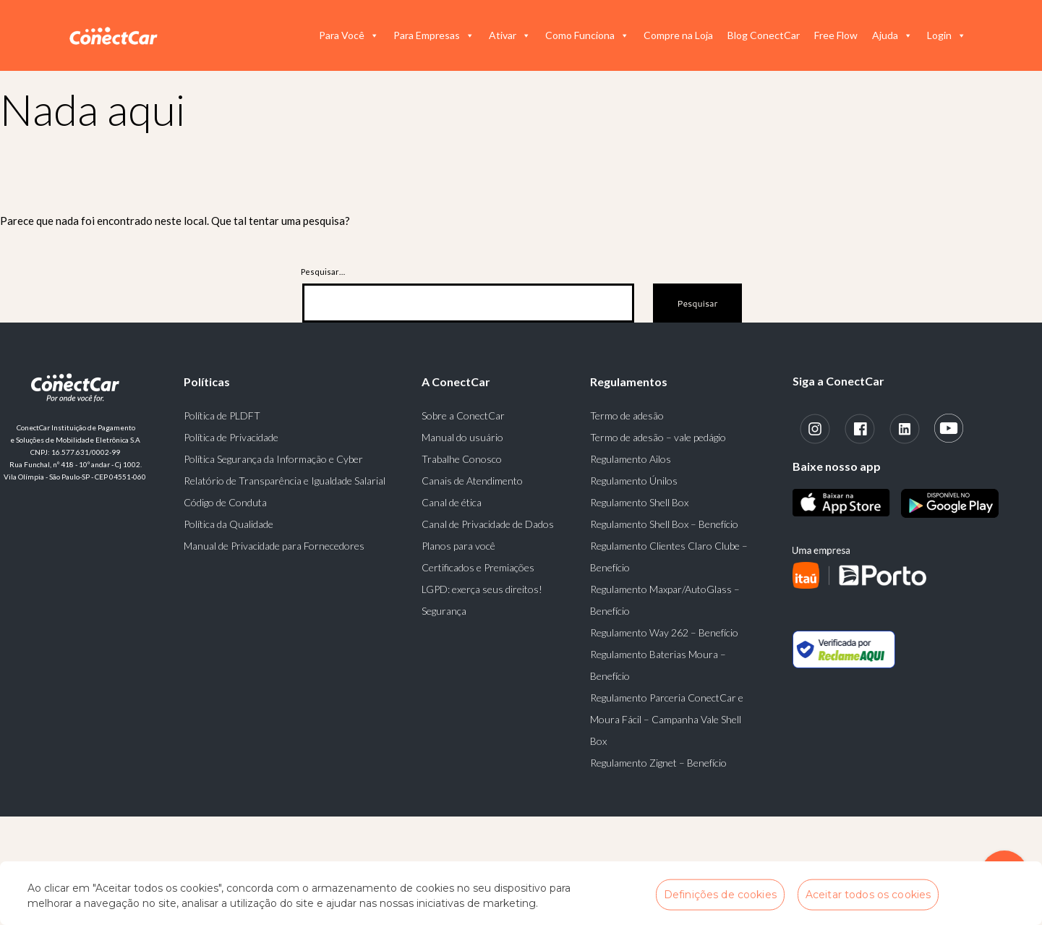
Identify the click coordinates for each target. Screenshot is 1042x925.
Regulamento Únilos (634, 480)
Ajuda (892, 35)
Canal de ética (452, 502)
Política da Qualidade (228, 524)
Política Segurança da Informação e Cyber (273, 459)
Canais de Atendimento (472, 480)
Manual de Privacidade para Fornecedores (274, 546)
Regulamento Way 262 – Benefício (664, 632)
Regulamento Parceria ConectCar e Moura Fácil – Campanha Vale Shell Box (666, 719)
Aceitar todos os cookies (868, 893)
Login (946, 35)
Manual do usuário (462, 437)
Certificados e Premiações (478, 567)
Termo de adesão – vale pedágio (658, 437)
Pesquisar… (323, 271)
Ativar (510, 35)
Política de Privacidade (231, 437)
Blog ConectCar (763, 35)
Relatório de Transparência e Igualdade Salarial (284, 480)
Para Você (349, 35)
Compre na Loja (678, 35)
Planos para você (458, 546)
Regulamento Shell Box (639, 502)
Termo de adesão (627, 415)
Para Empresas (433, 35)
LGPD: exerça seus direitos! (482, 589)
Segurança (444, 611)
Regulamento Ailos (630, 459)
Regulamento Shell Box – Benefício (664, 524)
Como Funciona (587, 35)
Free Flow (836, 35)
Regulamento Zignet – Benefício (658, 762)
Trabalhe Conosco (462, 459)
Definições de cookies (720, 893)
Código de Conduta (225, 502)
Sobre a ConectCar (463, 415)
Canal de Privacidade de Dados (488, 524)
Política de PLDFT (222, 415)
